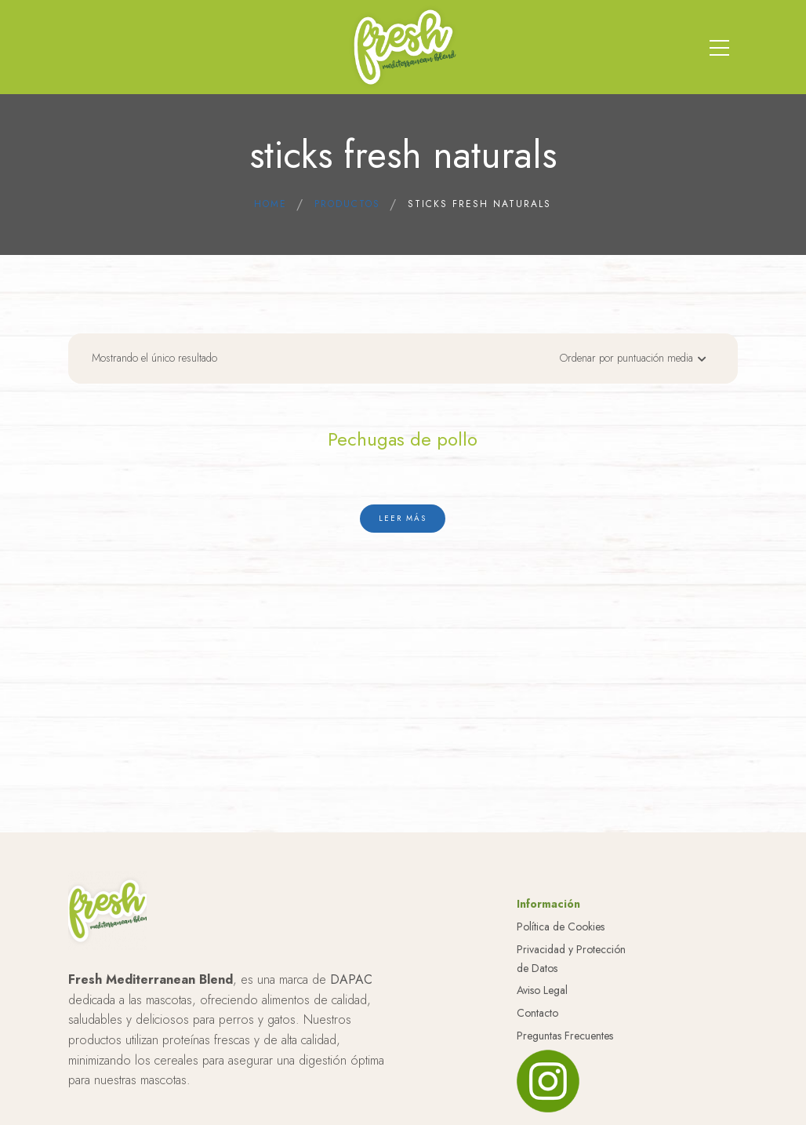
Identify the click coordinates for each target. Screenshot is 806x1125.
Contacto (537, 1013)
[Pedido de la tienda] (628, 362)
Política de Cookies (560, 926)
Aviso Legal (542, 990)
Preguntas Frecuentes (565, 1035)
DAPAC (351, 979)
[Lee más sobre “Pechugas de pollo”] (402, 518)
